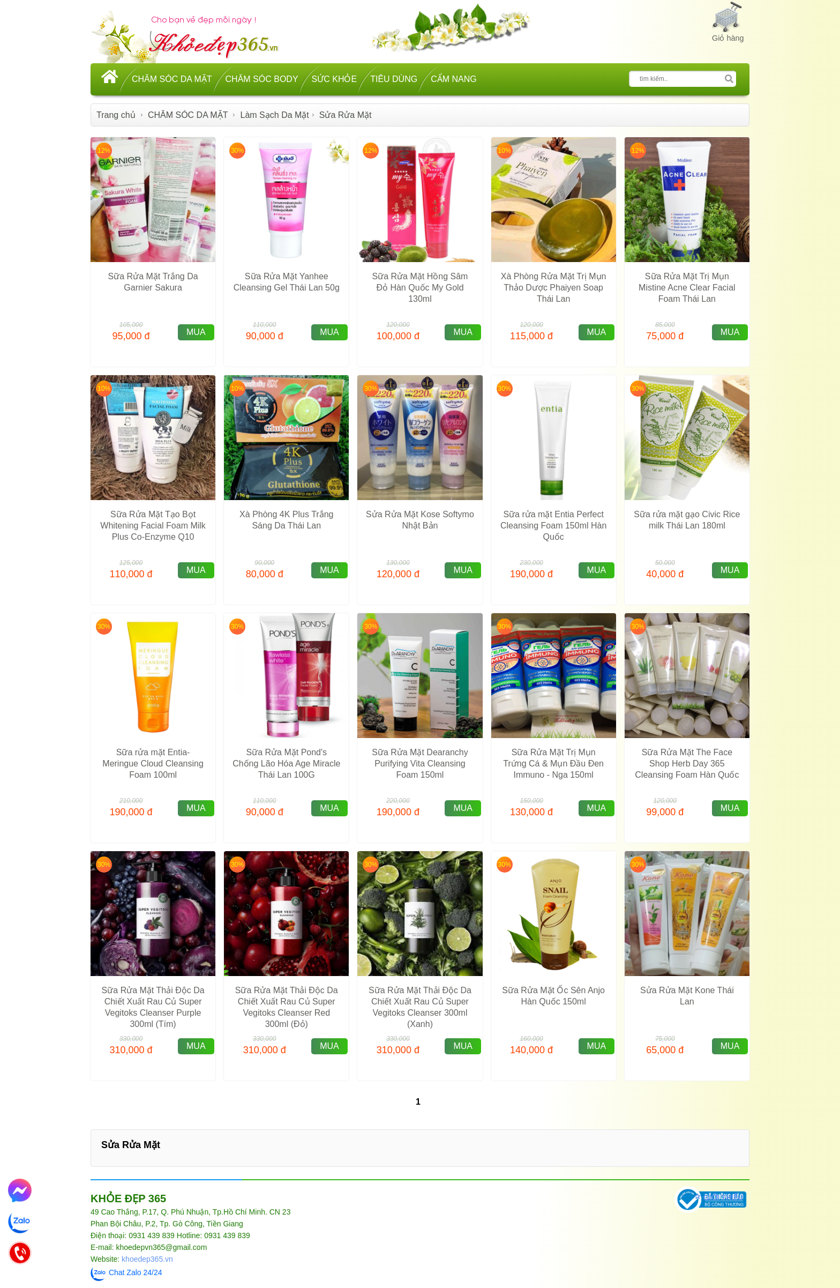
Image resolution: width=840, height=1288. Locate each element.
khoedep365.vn (147, 1259)
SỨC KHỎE (334, 79)
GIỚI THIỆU (723, 1197)
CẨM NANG (454, 79)
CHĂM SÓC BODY (262, 79)
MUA (196, 332)
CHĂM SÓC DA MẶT (172, 79)
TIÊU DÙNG (393, 79)
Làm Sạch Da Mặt (275, 115)
